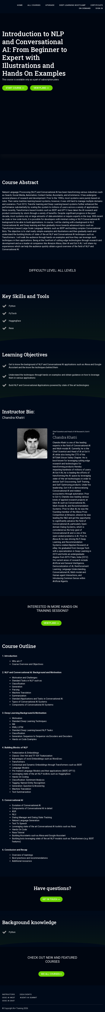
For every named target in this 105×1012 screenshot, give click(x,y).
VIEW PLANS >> (41, 88)
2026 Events (26, 994)
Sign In (99, 8)
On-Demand (85, 8)
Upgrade (49, 5)
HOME (20, 5)
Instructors (8, 994)
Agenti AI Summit (28, 998)
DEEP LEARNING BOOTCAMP (72, 5)
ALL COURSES (33, 5)
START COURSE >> (15, 88)
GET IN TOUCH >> (51, 901)
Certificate (97, 5)
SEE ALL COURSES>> (51, 976)
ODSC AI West (8, 998)
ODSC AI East (8, 1001)
